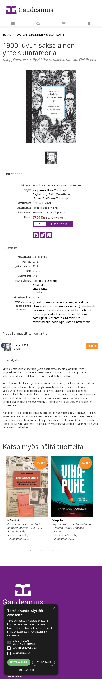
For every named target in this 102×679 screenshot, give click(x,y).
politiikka (49, 314)
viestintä (54, 318)
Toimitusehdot (14, 676)
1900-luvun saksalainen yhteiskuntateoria (39, 34)
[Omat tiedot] (89, 23)
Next (97, 501)
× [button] (54, 608)
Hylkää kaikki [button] (44, 662)
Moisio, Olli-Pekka (44, 198)
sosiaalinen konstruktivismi (49, 310)
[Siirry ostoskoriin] (63, 23)
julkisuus (82, 314)
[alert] (31, 639)
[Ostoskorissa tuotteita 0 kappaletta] (63, 24)
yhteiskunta (59, 306)
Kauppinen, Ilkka (43, 190)
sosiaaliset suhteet (79, 310)
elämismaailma (42, 306)
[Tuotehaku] (38, 23)
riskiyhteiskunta (70, 318)
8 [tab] (69, 550)
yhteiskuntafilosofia (78, 322)
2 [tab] (36, 550)
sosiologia (58, 322)
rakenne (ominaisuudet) (83, 306)
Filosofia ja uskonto (45, 280)
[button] (31, 670)
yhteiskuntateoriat (44, 302)
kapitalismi (81, 302)
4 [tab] (47, 550)
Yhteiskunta (40, 288)
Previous (2, 501)
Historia (38, 284)
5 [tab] (52, 550)
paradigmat (40, 318)
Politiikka (38, 292)
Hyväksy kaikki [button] (19, 662)
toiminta (38, 314)
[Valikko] (12, 23)
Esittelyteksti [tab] (13, 360)
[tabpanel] (27, 498)
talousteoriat (65, 302)
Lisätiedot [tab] (11, 248)
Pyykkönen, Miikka (44, 194)
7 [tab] (63, 550)
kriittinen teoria (65, 314)
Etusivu (7, 34)
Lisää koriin (59, 224)
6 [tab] (58, 550)
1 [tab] (30, 550)
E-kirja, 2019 (20, 345)
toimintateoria (41, 322)
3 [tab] (41, 550)
